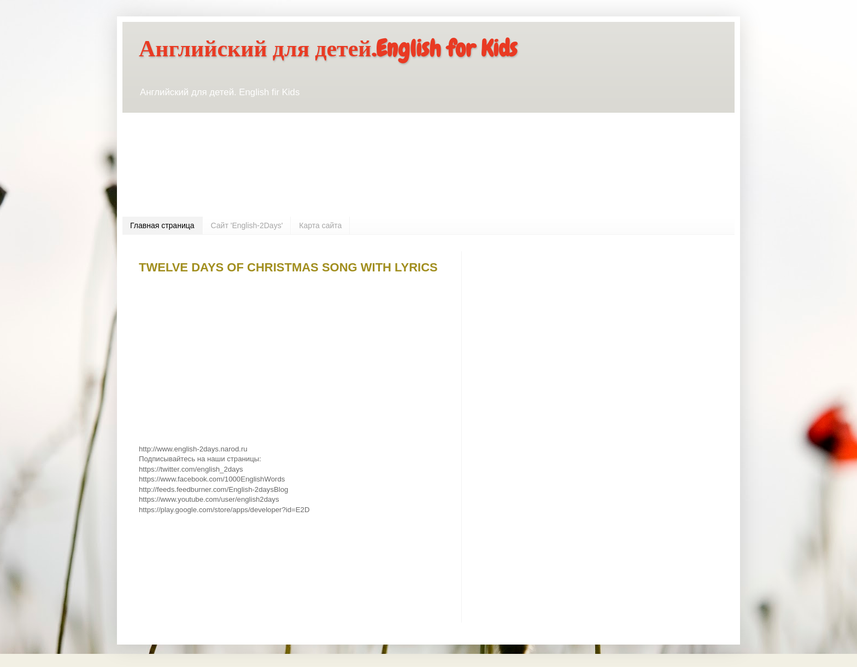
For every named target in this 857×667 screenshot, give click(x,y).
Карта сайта (320, 225)
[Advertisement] (267, 181)
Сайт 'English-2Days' (247, 225)
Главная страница (162, 225)
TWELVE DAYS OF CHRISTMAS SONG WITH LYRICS (288, 267)
